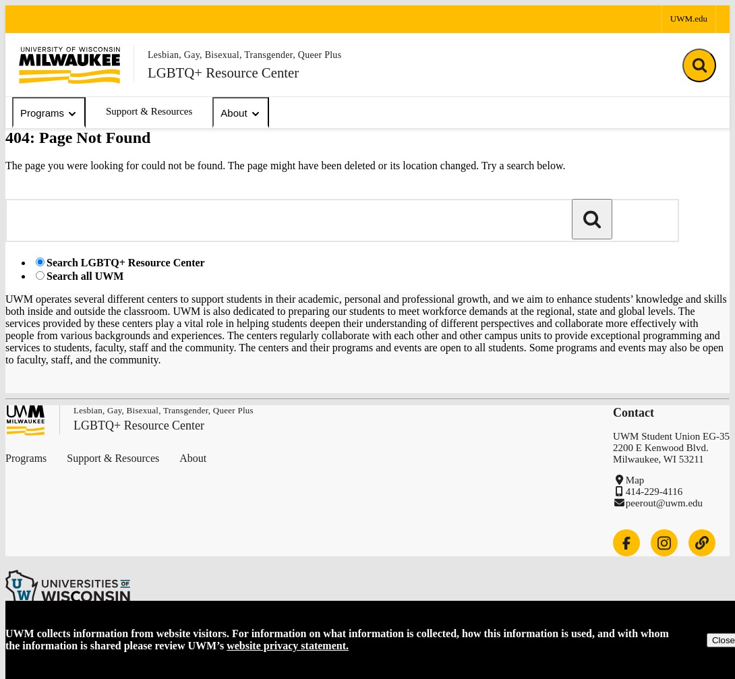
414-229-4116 (654, 491)
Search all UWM (85, 276)
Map (635, 480)
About (240, 113)
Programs (49, 113)
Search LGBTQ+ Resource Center (126, 262)
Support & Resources (149, 111)
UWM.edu (688, 18)
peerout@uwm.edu (664, 503)
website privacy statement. (288, 645)
